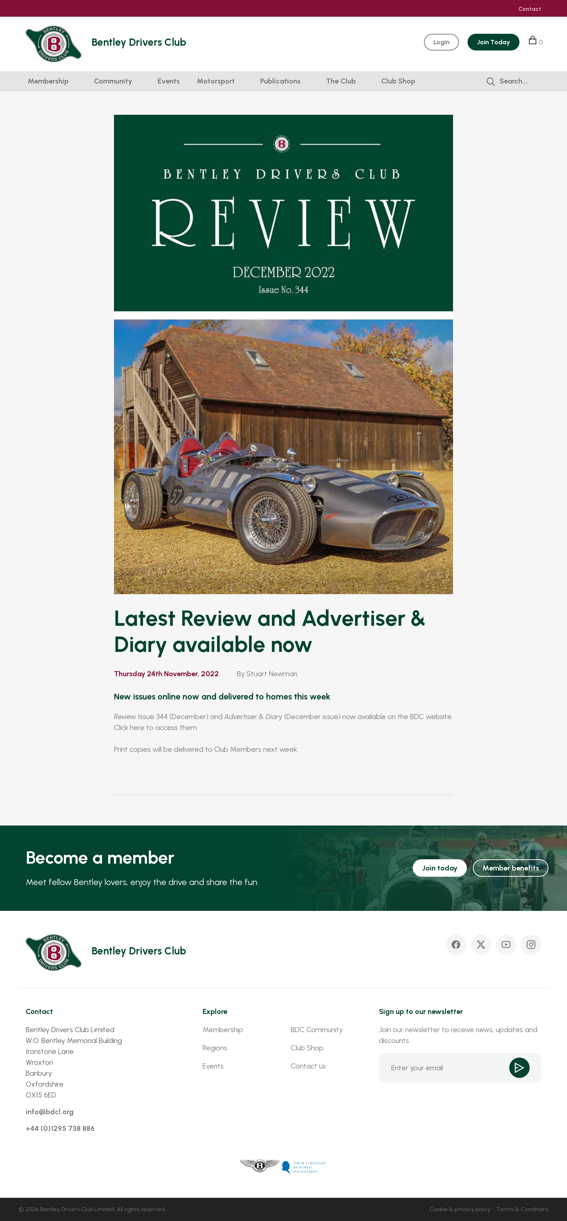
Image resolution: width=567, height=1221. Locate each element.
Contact (529, 9)
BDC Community (317, 1029)
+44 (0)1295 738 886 (60, 1128)
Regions (215, 1047)
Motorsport (216, 81)
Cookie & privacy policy (459, 1209)
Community (113, 81)
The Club (341, 81)
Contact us (308, 1066)
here (137, 727)
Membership (48, 81)
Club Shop (398, 81)
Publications (280, 81)
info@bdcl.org (50, 1111)
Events (169, 81)
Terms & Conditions (522, 1209)
